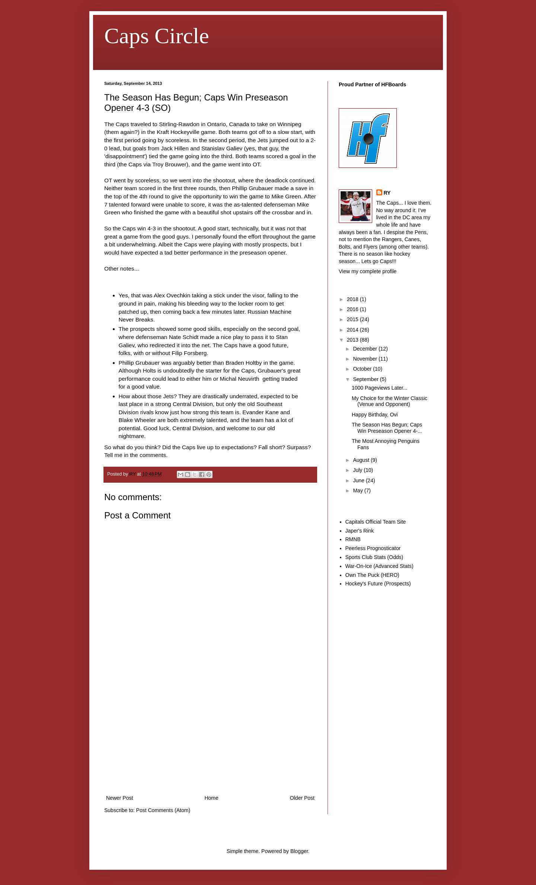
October (363, 369)
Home (211, 798)
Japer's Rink (359, 531)
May (358, 490)
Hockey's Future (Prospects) (378, 584)
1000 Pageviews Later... (379, 388)
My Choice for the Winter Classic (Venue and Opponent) (389, 401)
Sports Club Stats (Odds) (374, 557)
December (365, 349)
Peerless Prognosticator (373, 548)
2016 (353, 309)
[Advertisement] (210, 737)
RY (387, 193)
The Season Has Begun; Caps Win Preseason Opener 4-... (387, 428)
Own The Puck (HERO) (372, 575)
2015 (353, 319)
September (366, 379)
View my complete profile (367, 271)
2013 (353, 340)
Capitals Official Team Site (375, 522)
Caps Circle (156, 35)
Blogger (299, 851)
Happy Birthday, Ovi (375, 415)
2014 (353, 330)
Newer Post (119, 798)
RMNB (353, 539)
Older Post (302, 798)
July (358, 470)
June (359, 480)
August (361, 460)
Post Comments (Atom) (163, 810)
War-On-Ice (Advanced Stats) (379, 566)
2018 (353, 299)
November (365, 359)
